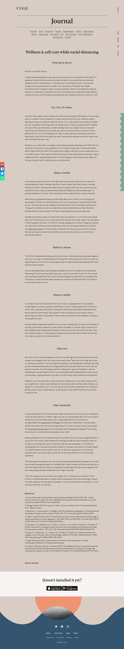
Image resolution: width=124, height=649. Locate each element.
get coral (58, 633)
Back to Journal (32, 563)
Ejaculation (49, 31)
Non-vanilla (54, 34)
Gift (118, 46)
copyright (60, 637)
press (76, 633)
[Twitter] (56, 626)
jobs (68, 633)
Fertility (78, 31)
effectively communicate (38, 429)
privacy (69, 637)
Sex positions (58, 37)
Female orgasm (68, 31)
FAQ (118, 33)
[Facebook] (62, 626)
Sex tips (68, 37)
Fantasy (58, 31)
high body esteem (36, 229)
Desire (41, 31)
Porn (62, 34)
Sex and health (71, 34)
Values (118, 40)
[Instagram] (68, 626)
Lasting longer (88, 31)
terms (76, 637)
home (48, 633)
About (118, 9)
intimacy (56, 423)
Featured (33, 31)
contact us (49, 637)
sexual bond (45, 423)
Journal (118, 54)
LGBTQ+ (34, 34)
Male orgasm (43, 34)
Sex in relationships (85, 34)
